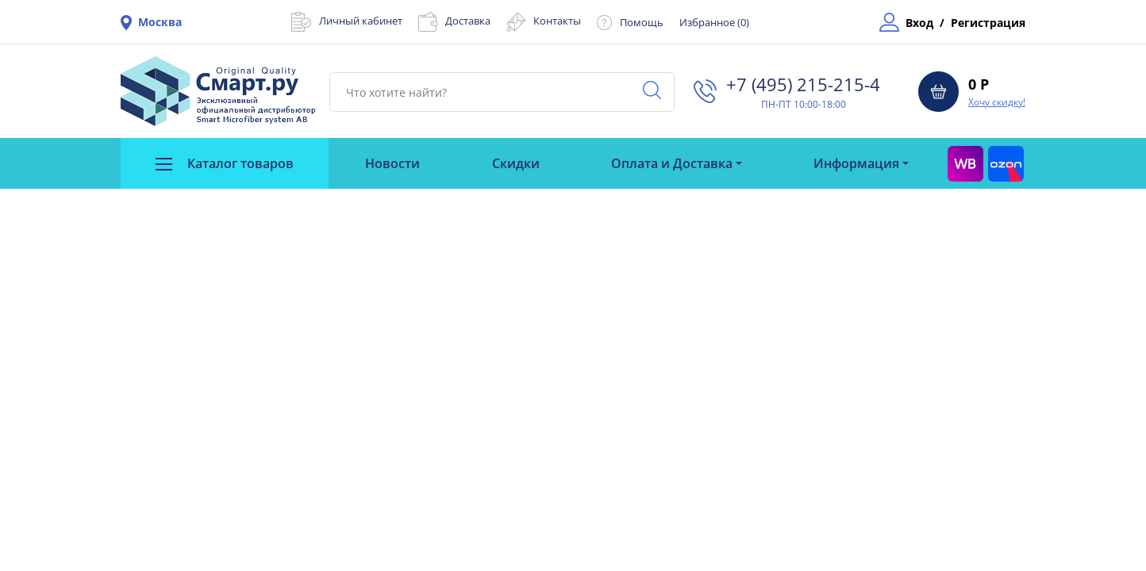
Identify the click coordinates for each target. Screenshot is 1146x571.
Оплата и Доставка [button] (672, 163)
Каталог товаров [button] (225, 163)
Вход (919, 22)
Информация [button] (856, 163)
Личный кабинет (360, 20)
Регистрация (988, 22)
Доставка (467, 20)
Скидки (516, 163)
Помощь (641, 22)
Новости (392, 163)
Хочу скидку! (996, 102)
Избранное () (714, 22)
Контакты (557, 20)
